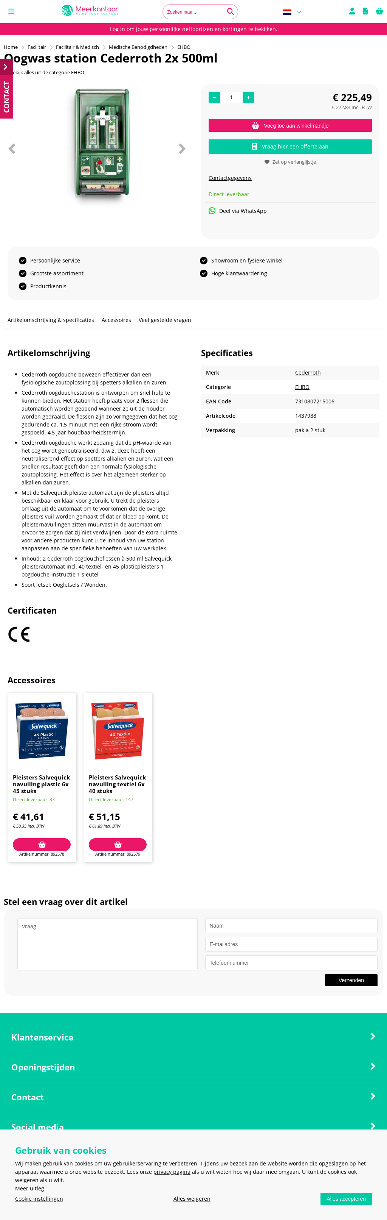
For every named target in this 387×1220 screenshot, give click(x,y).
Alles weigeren (192, 1198)
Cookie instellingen (39, 1198)
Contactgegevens (230, 177)
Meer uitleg (29, 1188)
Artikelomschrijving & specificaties (51, 319)
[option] (97, 148)
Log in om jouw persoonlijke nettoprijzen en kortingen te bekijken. (193, 29)
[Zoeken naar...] (230, 11)
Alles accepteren (346, 1199)
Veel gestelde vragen (165, 319)
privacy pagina (171, 1171)
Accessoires (116, 319)
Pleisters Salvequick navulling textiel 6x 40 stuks (117, 784)
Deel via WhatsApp (238, 210)
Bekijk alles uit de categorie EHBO (44, 72)
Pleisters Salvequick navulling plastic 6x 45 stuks (41, 784)
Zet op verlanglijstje (290, 161)
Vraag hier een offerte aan (290, 146)
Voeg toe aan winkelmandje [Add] (290, 125)
